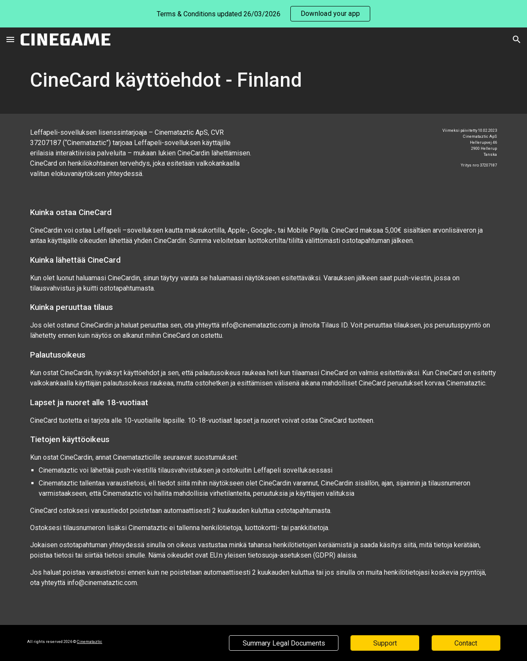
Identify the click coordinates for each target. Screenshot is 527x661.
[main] (263, 82)
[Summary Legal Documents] (283, 643)
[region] (263, 13)
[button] (10, 39)
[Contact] (466, 643)
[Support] (385, 643)
